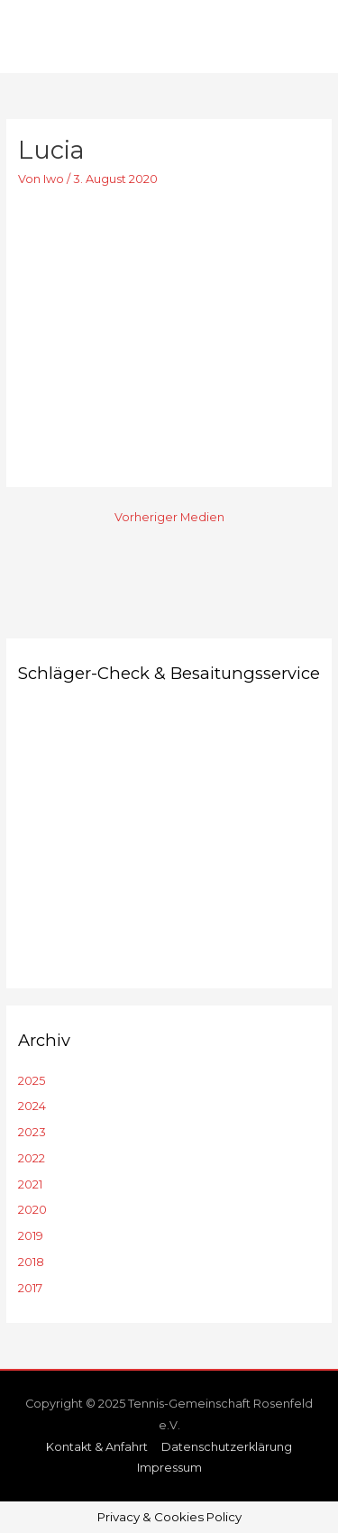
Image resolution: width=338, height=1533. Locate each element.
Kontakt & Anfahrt (97, 1447)
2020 (32, 1209)
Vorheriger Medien (169, 517)
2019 (30, 1236)
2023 (32, 1132)
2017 (30, 1288)
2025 (31, 1081)
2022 (31, 1158)
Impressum (169, 1467)
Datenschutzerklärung (226, 1447)
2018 (31, 1262)
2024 (32, 1106)
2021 (30, 1184)
